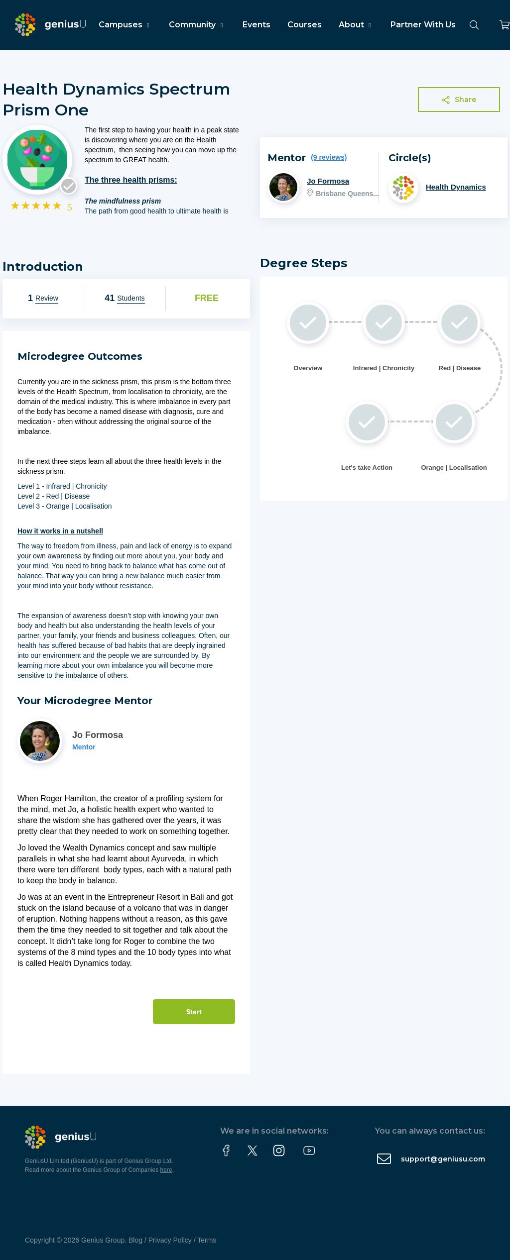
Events (256, 24)
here (166, 1169)
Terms (206, 1240)
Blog (135, 1240)
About (356, 24)
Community (197, 24)
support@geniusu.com (443, 1159)
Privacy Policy (170, 1240)
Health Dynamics (456, 187)
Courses (304, 24)
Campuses (125, 24)
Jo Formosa (328, 181)
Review (46, 298)
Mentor (84, 747)
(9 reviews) (329, 157)
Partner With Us (423, 24)
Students (130, 298)
